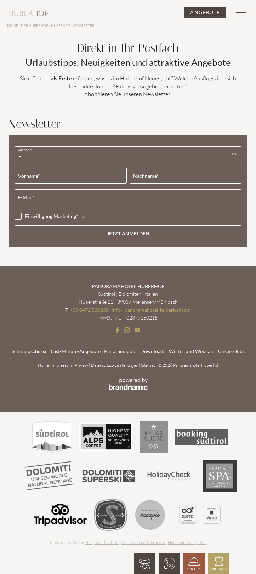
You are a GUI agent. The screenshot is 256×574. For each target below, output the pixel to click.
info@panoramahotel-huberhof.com (151, 310)
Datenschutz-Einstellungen (115, 365)
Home (13, 25)
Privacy (82, 365)
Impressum (62, 365)
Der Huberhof (35, 25)
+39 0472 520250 (89, 310)
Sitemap (148, 365)
